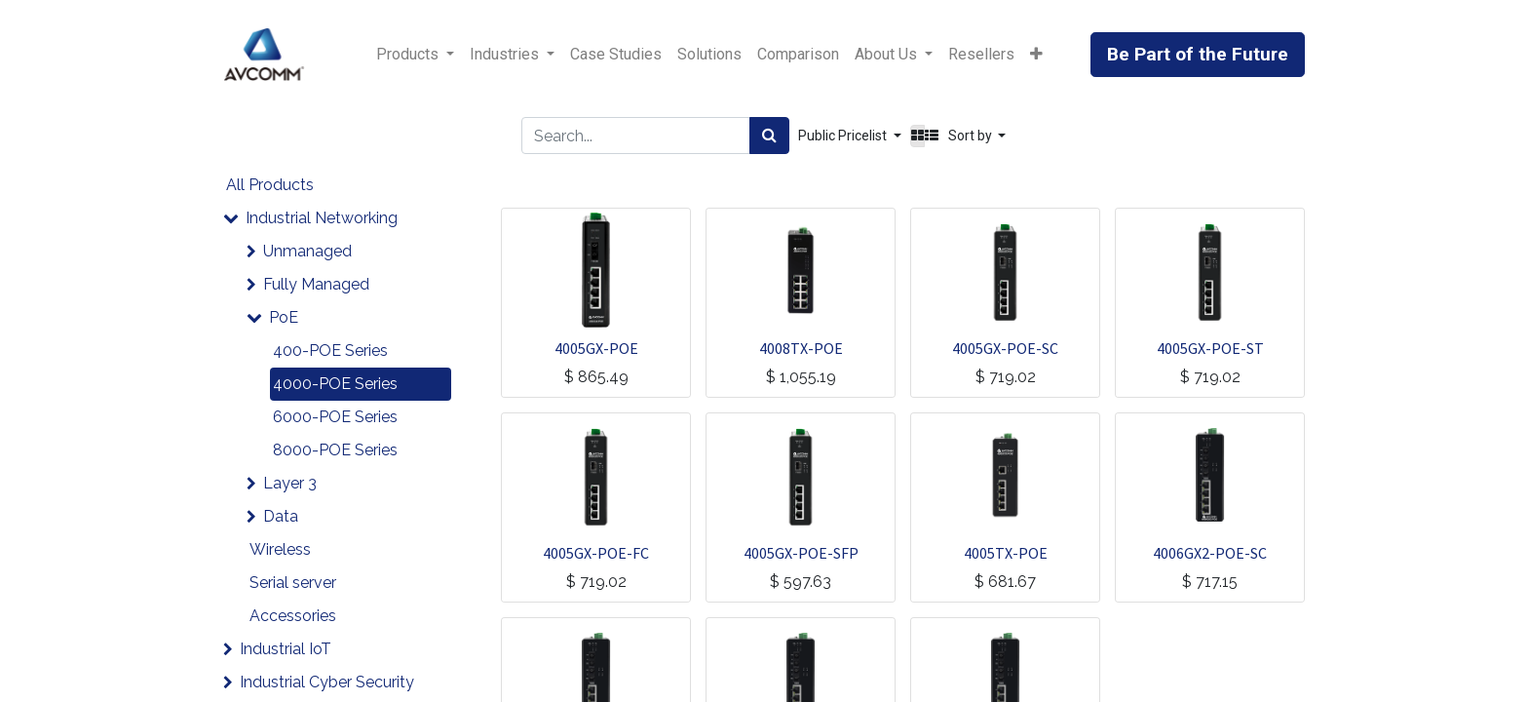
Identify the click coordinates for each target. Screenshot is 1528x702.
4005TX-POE (1006, 553)
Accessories (292, 615)
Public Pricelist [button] (844, 135)
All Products (270, 185)
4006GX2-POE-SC (1210, 553)
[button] (1036, 54)
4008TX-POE (801, 348)
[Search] (769, 135)
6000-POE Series (335, 417)
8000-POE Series (335, 450)
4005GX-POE (596, 348)
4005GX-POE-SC (1005, 348)
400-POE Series (330, 350)
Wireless (280, 549)
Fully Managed (316, 284)
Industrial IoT (285, 649)
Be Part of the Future (1197, 54)
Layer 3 (290, 483)
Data (280, 516)
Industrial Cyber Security (327, 682)
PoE (283, 317)
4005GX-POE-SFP (801, 553)
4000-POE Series (335, 383)
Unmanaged (307, 251)
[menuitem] (615, 54)
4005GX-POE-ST (1210, 348)
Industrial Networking (322, 218)
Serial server (292, 582)
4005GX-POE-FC (596, 553)
